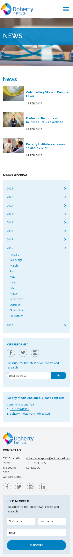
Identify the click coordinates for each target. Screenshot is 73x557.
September (17, 299)
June (12, 282)
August (14, 293)
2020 (10, 214)
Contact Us (33, 467)
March (14, 265)
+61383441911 (19, 409)
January (14, 254)
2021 (10, 205)
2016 (10, 248)
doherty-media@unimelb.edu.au (30, 413)
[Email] (29, 375)
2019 (10, 222)
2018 (10, 231)
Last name (46, 521)
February (16, 260)
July (12, 288)
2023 (10, 188)
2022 (10, 197)
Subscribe (36, 545)
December (16, 316)
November (16, 310)
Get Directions (12, 477)
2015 (10, 325)
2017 (10, 239)
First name (15, 521)
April (12, 271)
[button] (66, 9)
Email (12, 532)
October (15, 304)
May (12, 277)
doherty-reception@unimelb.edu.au (48, 458)
